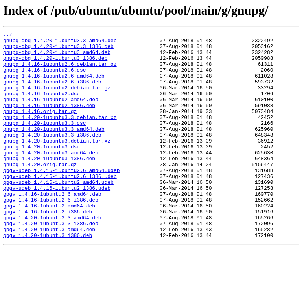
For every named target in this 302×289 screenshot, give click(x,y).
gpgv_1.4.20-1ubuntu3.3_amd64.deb (52, 255)
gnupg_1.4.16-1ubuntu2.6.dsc (44, 78)
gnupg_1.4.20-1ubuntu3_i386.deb (49, 184)
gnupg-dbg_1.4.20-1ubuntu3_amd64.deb (56, 56)
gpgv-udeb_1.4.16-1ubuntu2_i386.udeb (56, 219)
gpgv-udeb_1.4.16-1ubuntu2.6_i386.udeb (60, 205)
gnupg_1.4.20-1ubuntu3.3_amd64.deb (53, 148)
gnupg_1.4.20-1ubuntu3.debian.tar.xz (56, 163)
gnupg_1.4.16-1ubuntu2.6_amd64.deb (53, 85)
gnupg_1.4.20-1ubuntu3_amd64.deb (50, 177)
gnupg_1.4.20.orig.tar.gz (40, 191)
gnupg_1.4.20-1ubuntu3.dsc (41, 170)
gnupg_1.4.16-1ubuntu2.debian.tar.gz (56, 99)
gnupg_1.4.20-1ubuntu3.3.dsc (44, 141)
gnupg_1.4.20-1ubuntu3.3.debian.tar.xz (60, 134)
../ (7, 35)
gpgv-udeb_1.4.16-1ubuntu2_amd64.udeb (58, 212)
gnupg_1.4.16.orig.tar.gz (40, 127)
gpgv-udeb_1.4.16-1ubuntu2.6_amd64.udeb (61, 198)
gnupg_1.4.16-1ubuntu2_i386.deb (49, 120)
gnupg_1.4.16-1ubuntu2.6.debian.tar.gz (60, 70)
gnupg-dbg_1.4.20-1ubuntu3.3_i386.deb (58, 49)
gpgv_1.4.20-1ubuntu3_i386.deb (47, 276)
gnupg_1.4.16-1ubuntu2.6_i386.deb (52, 92)
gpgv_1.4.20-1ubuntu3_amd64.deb (49, 269)
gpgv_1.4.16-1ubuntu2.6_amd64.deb (52, 226)
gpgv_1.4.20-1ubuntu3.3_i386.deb (50, 262)
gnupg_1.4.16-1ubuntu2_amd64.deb (50, 113)
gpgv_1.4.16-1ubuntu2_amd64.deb (49, 241)
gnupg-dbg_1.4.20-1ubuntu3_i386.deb (55, 63)
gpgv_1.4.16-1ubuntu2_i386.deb (47, 248)
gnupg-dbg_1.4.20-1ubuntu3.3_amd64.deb (60, 42)
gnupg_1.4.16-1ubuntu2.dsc (41, 106)
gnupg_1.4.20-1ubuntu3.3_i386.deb (52, 155)
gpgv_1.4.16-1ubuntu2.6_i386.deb (50, 233)
